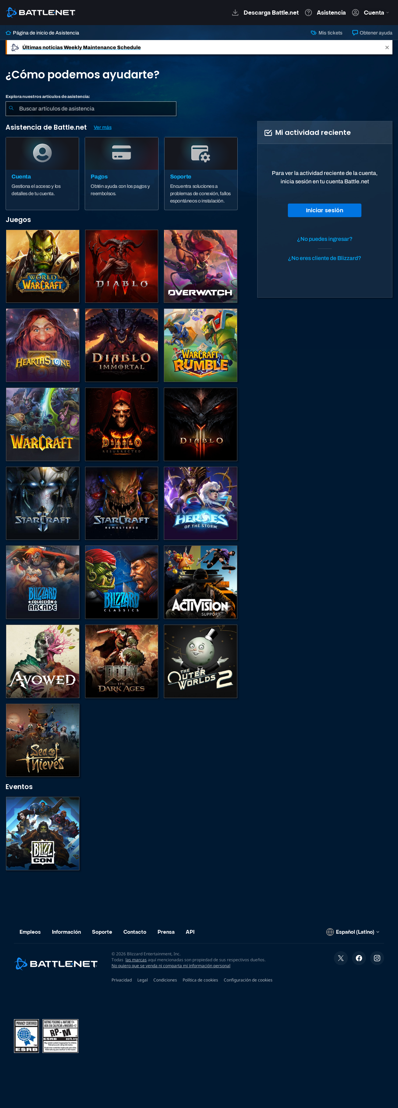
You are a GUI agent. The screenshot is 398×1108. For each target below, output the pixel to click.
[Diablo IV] (122, 266)
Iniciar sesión (324, 210)
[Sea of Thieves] (43, 740)
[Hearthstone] (43, 345)
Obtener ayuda (372, 33)
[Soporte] (201, 173)
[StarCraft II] (43, 503)
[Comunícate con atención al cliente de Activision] (200, 582)
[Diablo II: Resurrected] (122, 424)
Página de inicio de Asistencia (42, 33)
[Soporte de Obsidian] (43, 661)
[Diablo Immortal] (122, 345)
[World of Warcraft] (43, 266)
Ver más (103, 127)
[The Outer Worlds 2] (200, 661)
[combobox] (91, 108)
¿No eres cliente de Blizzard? (324, 258)
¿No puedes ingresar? (325, 239)
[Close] (387, 47)
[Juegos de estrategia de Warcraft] (43, 424)
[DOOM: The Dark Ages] (122, 661)
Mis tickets (326, 33)
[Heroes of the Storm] (200, 503)
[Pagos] (121, 173)
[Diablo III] (200, 424)
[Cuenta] (42, 173)
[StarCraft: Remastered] (122, 503)
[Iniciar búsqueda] (11, 108)
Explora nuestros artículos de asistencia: (48, 96)
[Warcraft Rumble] (200, 345)
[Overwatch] (200, 266)
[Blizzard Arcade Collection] (43, 582)
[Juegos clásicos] (122, 582)
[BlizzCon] (43, 833)
